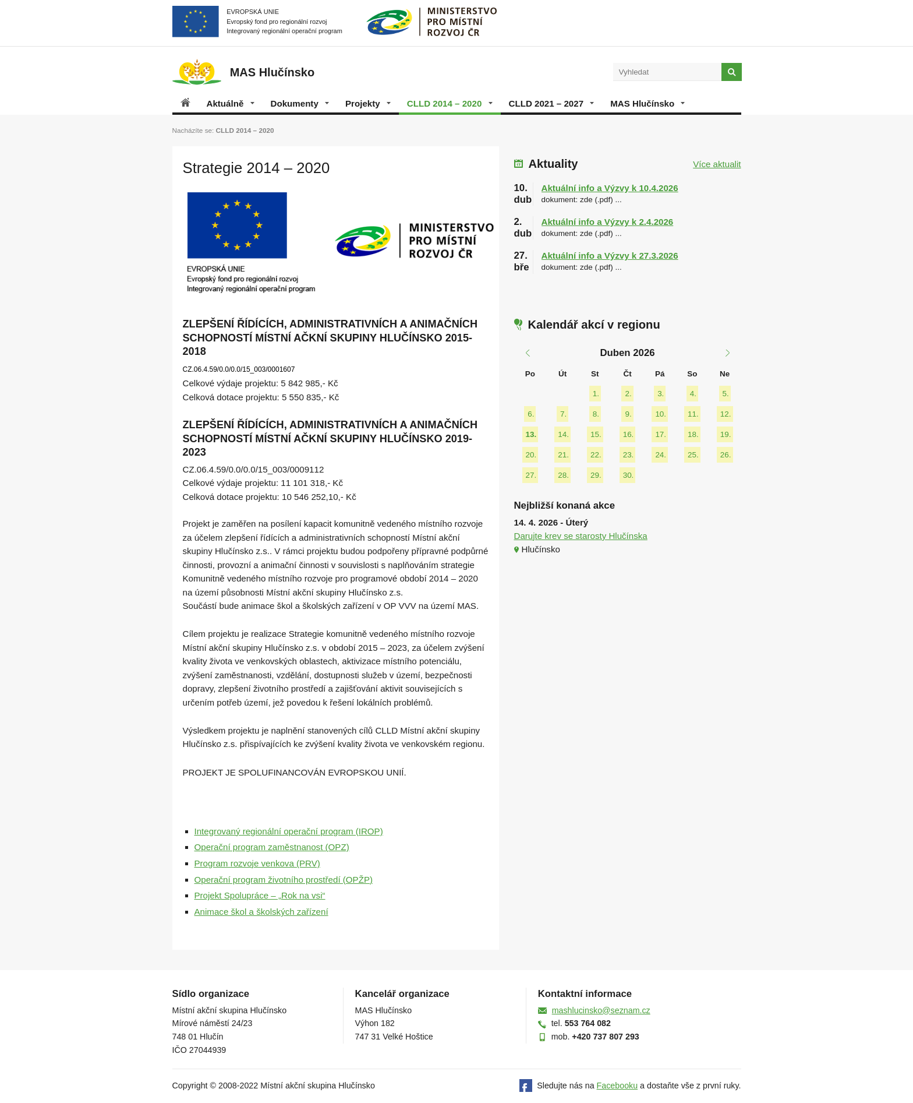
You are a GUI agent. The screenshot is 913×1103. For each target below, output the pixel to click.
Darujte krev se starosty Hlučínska (580, 536)
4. (693, 393)
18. (693, 434)
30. (628, 475)
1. (596, 393)
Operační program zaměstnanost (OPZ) (271, 847)
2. (628, 393)
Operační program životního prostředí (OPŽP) (283, 879)
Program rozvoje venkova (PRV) (257, 863)
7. (563, 414)
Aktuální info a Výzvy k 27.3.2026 (610, 255)
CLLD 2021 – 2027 (551, 103)
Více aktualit (717, 164)
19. (725, 434)
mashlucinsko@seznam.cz (601, 1010)
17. (660, 434)
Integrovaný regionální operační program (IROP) (288, 831)
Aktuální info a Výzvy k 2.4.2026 (608, 222)
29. (595, 475)
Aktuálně (230, 103)
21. (563, 454)
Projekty (368, 103)
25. (693, 454)
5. (726, 393)
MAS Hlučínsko (647, 103)
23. (628, 454)
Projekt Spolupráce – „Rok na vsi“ (259, 895)
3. (660, 393)
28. (563, 475)
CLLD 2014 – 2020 (450, 103)
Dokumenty (300, 103)
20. (531, 454)
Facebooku (617, 1085)
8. (596, 414)
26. (725, 454)
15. (595, 434)
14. (563, 434)
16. (628, 434)
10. (660, 414)
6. (531, 414)
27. (531, 475)
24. (660, 454)
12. (725, 414)
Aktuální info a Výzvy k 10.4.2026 (610, 188)
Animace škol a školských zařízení (261, 912)
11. (693, 414)
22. (595, 454)
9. (628, 414)
